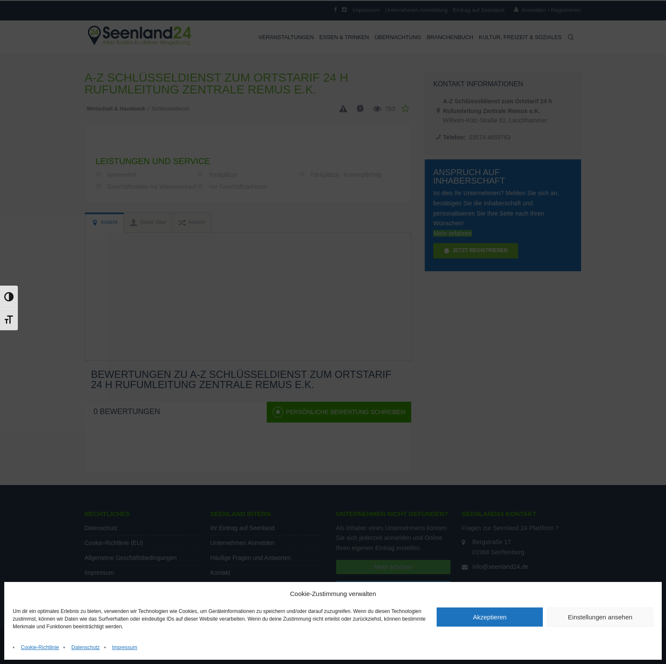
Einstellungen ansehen (600, 617)
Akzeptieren (489, 617)
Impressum (124, 647)
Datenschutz (85, 647)
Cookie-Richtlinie (40, 647)
